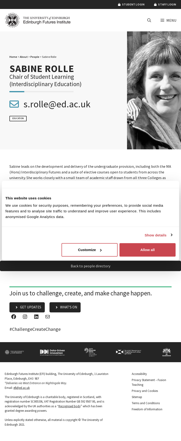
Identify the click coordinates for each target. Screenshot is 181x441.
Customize (90, 250)
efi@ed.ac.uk (21, 388)
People (34, 57)
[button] (149, 20)
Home (13, 57)
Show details (156, 235)
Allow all (147, 250)
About (24, 57)
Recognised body (69, 406)
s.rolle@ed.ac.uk (57, 104)
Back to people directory (90, 266)
